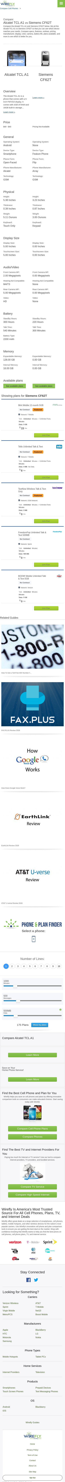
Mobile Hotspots (10, 1357)
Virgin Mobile (9, 1311)
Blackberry (40, 1407)
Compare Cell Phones (9, 8)
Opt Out (32, 1478)
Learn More (32, 1055)
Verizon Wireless (10, 1303)
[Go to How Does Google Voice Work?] (32, 762)
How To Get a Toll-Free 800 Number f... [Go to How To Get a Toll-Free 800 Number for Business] (16, 673)
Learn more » (9, 112)
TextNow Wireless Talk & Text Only (32, 490)
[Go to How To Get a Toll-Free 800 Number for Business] (32, 647)
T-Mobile (39, 1307)
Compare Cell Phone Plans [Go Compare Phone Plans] (32, 1128)
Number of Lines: (32, 959)
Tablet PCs (40, 1357)
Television (40, 1372)
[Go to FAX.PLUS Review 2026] (32, 704)
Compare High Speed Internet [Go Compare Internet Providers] (32, 1194)
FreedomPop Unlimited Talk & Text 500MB (32, 533)
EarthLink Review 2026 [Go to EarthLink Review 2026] (10, 846)
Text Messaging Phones (46, 1391)
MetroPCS (7, 1314)
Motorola (7, 1337)
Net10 (38, 1311)
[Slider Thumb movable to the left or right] (15, 987)
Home (32, 1444)
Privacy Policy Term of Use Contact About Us (32, 1458)
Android (6, 1407)
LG (36, 1334)
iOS (4, 1411)
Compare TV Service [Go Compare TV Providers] (32, 1186)
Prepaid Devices (43, 1388)
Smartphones (9, 1388)
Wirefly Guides (32, 1422)
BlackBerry (40, 1330)
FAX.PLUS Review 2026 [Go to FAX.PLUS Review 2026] (10, 730)
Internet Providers (11, 1372)
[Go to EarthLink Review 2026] (32, 819)
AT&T (38, 1303)
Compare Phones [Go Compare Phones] (32, 1136)
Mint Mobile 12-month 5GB (30, 405)
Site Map (32, 1472)
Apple (5, 1330)
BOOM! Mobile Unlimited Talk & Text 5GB (32, 577)
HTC (5, 1334)
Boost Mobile (41, 1314)
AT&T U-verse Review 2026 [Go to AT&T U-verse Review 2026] (12, 903)
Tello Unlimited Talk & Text (30, 446)
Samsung (7, 1341)
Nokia (38, 1337)
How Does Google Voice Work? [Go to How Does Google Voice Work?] (13, 788)
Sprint (5, 1307)
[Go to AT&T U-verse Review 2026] (32, 877)
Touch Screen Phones (13, 1391)
